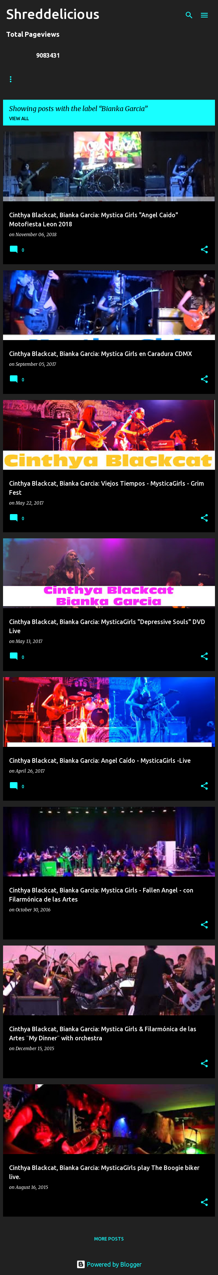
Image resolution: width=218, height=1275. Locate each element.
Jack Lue (116, 79)
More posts (109, 1238)
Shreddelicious (53, 14)
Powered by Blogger (109, 1264)
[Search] (189, 15)
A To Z (152, 79)
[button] (204, 250)
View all (19, 118)
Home (13, 79)
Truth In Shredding (62, 79)
